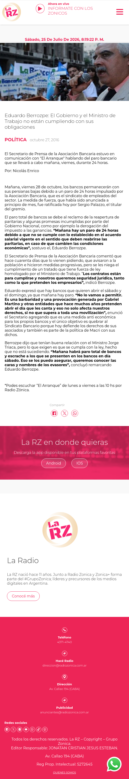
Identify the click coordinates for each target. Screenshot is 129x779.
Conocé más (23, 596)
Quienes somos (64, 772)
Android (53, 463)
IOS (79, 463)
